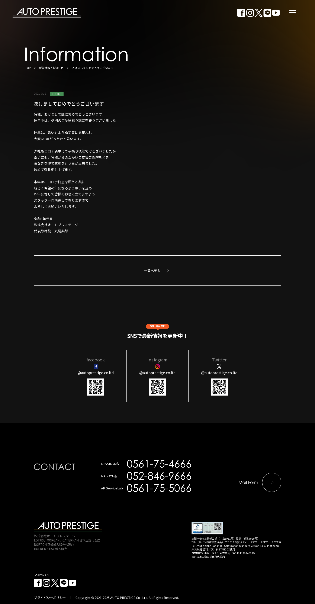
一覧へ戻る (152, 270)
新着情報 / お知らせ (51, 68)
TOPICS (56, 94)
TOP (28, 68)
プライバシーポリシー (50, 597)
